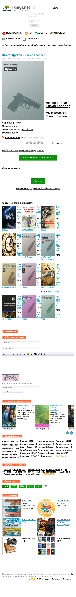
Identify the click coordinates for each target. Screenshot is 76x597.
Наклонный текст (7, 354)
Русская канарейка (13, 474)
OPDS (32, 579)
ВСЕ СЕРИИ (49, 474)
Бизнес (23, 441)
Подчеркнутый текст (10, 354)
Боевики (62, 116)
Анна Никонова (19, 251)
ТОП (31, 33)
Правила (66, 579)
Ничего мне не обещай (56, 406)
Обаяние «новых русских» (19, 270)
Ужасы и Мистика (64, 450)
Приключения (9, 457)
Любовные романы (12, 448)
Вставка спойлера (44, 354)
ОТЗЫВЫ (59, 33)
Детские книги (27, 444)
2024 (22, 486)
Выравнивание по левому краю (17, 354)
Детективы (7, 451)
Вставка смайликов (28, 354)
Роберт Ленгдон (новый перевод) (45, 469)
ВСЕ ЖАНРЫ (62, 456)
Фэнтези (6, 445)
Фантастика (8, 441)
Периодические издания (50, 450)
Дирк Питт (16, 123)
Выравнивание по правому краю (24, 354)
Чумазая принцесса (58, 301)
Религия (60, 441)
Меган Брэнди (55, 410)
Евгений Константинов (47, 258)
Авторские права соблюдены (38, 157)
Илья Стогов (53, 291)
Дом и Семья (26, 447)
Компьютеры (44, 444)
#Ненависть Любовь (25, 405)
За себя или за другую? (38, 240)
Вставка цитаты (38, 354)
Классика (24, 456)
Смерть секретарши (38, 269)
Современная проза (66, 444)
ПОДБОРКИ (33, 38)
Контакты (55, 579)
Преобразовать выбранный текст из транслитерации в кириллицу (41, 354)
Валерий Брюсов (31, 256)
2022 (39, 486)
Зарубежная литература (32, 450)
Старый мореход (38, 299)
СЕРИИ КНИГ (13, 38)
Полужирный (4, 354)
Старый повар (38, 210)
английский (27, 129)
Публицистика (45, 456)
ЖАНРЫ (43, 33)
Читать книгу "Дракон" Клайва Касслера (38, 188)
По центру (20, 354)
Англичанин (19, 236)
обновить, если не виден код (17, 383)
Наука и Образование (48, 447)
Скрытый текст (35, 354)
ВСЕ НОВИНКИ (14, 33)
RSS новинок (43, 579)
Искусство (25, 453)
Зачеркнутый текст (13, 354)
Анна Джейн (21, 408)
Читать (38, 181)
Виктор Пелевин (11, 318)
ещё (45, 486)
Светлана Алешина (11, 286)
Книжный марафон (47, 472)
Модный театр (33, 474)
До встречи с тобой (24, 472)
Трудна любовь (58, 210)
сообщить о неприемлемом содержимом (23, 150)
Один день (65, 472)
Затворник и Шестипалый (19, 302)
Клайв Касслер (58, 106)
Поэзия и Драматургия (49, 453)
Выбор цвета (31, 354)
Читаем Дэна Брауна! (14, 469)
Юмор (59, 453)
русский (13, 126)
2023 (30, 486)
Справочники (62, 447)
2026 (6, 486)
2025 (14, 486)
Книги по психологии (48, 441)
